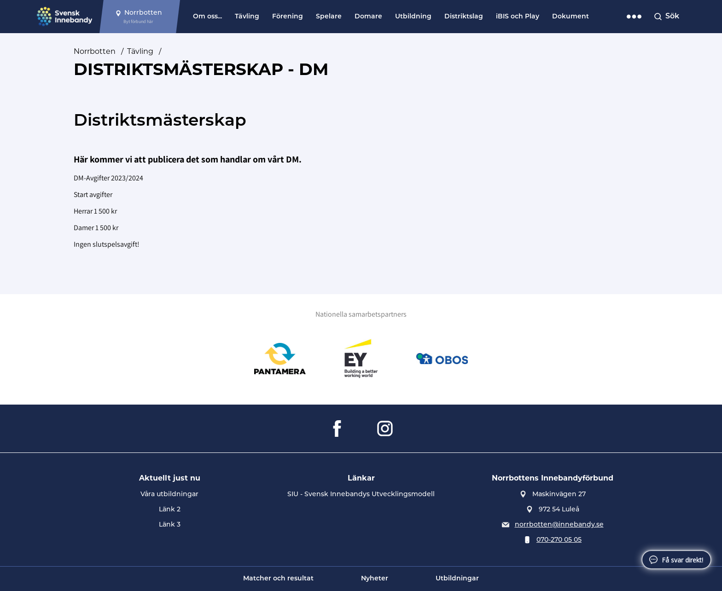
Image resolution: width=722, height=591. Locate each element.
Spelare (329, 16)
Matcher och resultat (278, 578)
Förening (287, 16)
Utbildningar (457, 578)
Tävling (247, 16)
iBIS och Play (517, 16)
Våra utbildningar (169, 494)
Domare (368, 16)
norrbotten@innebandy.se (559, 524)
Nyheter (374, 578)
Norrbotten (95, 51)
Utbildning (413, 16)
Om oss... (207, 16)
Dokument (570, 16)
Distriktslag (463, 16)
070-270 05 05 (559, 540)
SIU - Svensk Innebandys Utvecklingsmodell (361, 494)
